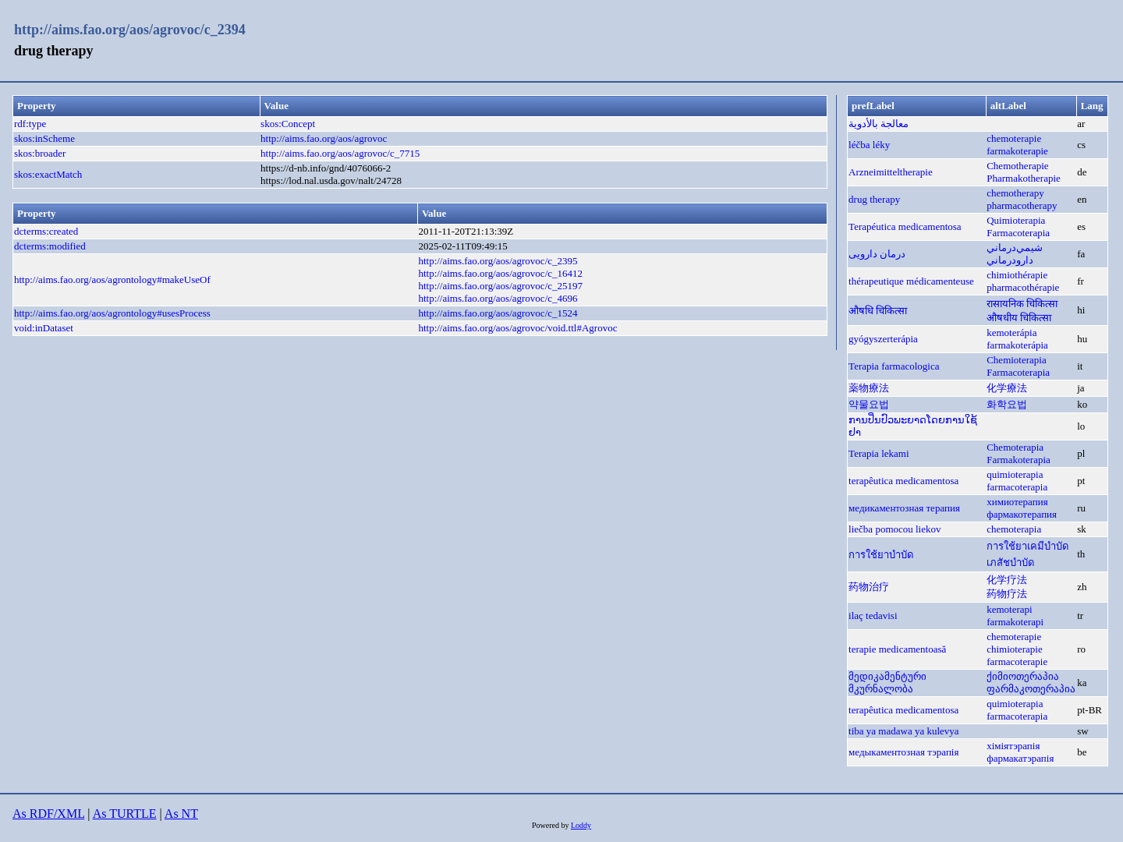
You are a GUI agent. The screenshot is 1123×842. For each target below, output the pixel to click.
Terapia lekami (878, 453)
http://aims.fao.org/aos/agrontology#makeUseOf (112, 279)
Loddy (581, 825)
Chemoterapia (1015, 447)
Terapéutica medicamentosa (905, 226)
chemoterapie (1014, 138)
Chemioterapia (1017, 360)
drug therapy (874, 199)
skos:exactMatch (48, 174)
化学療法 (1007, 388)
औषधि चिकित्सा (877, 311)
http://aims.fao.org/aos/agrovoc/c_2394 (130, 29)
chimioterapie (1014, 649)
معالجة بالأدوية (878, 123)
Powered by (551, 825)
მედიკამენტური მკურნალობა (887, 682)
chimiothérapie (1017, 275)
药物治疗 (868, 587)
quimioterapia (1015, 474)
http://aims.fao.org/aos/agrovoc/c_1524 (497, 313)
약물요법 (868, 404)
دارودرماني (1010, 260)
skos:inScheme (44, 138)
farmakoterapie (1017, 151)
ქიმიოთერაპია (1023, 676)
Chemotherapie (1017, 166)
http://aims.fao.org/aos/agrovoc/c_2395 (497, 261)
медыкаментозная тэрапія (903, 752)
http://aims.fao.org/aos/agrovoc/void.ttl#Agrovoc (517, 328)
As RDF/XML (48, 813)
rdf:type (30, 123)
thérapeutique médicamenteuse (911, 281)
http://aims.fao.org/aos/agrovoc (323, 138)
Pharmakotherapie (1024, 178)
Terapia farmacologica (893, 366)
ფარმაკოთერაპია (1031, 689)
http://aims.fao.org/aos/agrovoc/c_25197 (500, 286)
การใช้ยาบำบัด (880, 555)
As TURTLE (125, 813)
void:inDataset (43, 328)
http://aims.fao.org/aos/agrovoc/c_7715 (340, 153)
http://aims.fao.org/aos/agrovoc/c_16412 (500, 273)
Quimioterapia (1016, 220)
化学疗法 (1007, 580)
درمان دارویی (876, 254)
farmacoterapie (1017, 661)
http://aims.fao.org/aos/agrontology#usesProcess (112, 313)
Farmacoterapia (1018, 233)
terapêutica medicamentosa (903, 480)
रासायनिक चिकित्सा (1022, 304)
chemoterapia (1014, 529)
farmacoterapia (1017, 487)
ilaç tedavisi (872, 615)
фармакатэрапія (1020, 758)
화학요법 (1007, 404)
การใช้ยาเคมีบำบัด (1027, 546)
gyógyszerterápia (883, 339)
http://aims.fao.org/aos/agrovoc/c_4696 (497, 298)
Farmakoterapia (1018, 459)
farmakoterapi (1015, 622)
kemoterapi (1009, 609)
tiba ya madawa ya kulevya (903, 731)
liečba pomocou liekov (894, 529)
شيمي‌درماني (1015, 247)
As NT (181, 813)
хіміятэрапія (1013, 746)
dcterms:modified (50, 246)
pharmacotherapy (1022, 205)
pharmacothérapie (1023, 287)
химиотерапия (1017, 502)
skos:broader (40, 153)
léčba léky (869, 144)
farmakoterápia (1017, 345)
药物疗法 (1007, 594)
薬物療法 (868, 388)
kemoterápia (1011, 332)
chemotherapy (1015, 193)
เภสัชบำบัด (1010, 562)
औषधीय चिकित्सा (1019, 318)
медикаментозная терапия (904, 508)
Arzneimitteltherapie (890, 172)
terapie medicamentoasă (897, 649)
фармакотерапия (1022, 514)
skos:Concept (287, 123)
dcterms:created (46, 231)
